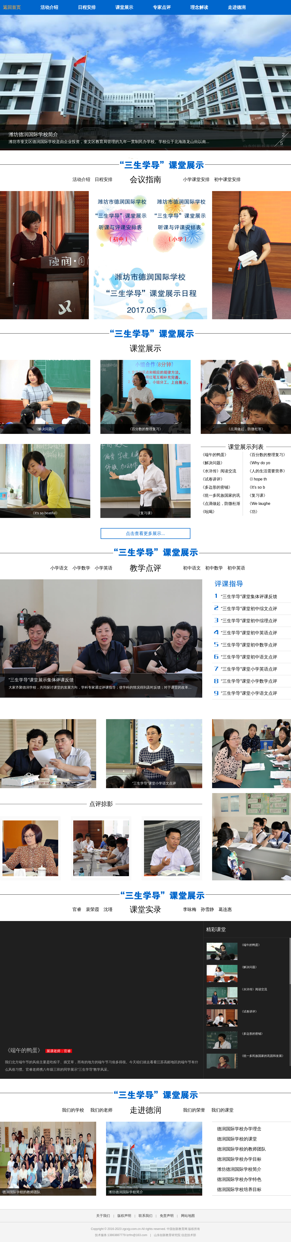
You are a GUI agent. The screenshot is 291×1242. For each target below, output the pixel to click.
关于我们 (103, 1216)
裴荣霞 (92, 909)
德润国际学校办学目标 (239, 1159)
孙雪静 (207, 909)
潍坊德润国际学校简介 (239, 1169)
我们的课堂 (222, 1110)
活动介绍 (49, 7)
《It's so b (256, 487)
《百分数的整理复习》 (267, 455)
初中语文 (192, 568)
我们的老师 (101, 1110)
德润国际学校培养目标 (239, 1189)
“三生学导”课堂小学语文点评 (249, 693)
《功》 (253, 512)
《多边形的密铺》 (216, 487)
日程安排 (87, 7)
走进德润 (237, 7)
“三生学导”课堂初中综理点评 (249, 620)
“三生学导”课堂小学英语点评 (249, 669)
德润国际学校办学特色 (239, 1179)
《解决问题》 (212, 463)
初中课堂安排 (227, 179)
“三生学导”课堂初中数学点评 (249, 644)
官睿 (77, 909)
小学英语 (103, 568)
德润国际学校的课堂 (237, 1138)
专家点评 (162, 7)
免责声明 (167, 1216)
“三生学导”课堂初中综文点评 (249, 608)
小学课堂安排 (196, 179)
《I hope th (257, 479)
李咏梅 (189, 909)
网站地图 (188, 1216)
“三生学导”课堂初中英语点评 (249, 632)
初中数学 (214, 568)
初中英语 (236, 568)
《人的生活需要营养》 (267, 471)
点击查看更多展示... (145, 533)
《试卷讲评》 (212, 479)
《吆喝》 (209, 512)
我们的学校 (73, 1110)
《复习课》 (257, 495)
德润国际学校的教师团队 (241, 1149)
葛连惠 (225, 909)
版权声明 (124, 1216)
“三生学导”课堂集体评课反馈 (249, 596)
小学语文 (59, 568)
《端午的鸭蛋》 (214, 455)
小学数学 (81, 568)
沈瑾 (108, 909)
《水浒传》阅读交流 (218, 471)
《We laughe (259, 503)
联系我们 (145, 1216)
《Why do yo (259, 463)
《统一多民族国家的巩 (220, 495)
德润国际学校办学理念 (239, 1128)
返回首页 (12, 7)
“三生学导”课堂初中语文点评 (249, 657)
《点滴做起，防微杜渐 (220, 503)
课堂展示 (124, 7)
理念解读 (199, 7)
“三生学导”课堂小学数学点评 (249, 681)
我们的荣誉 (194, 1110)
